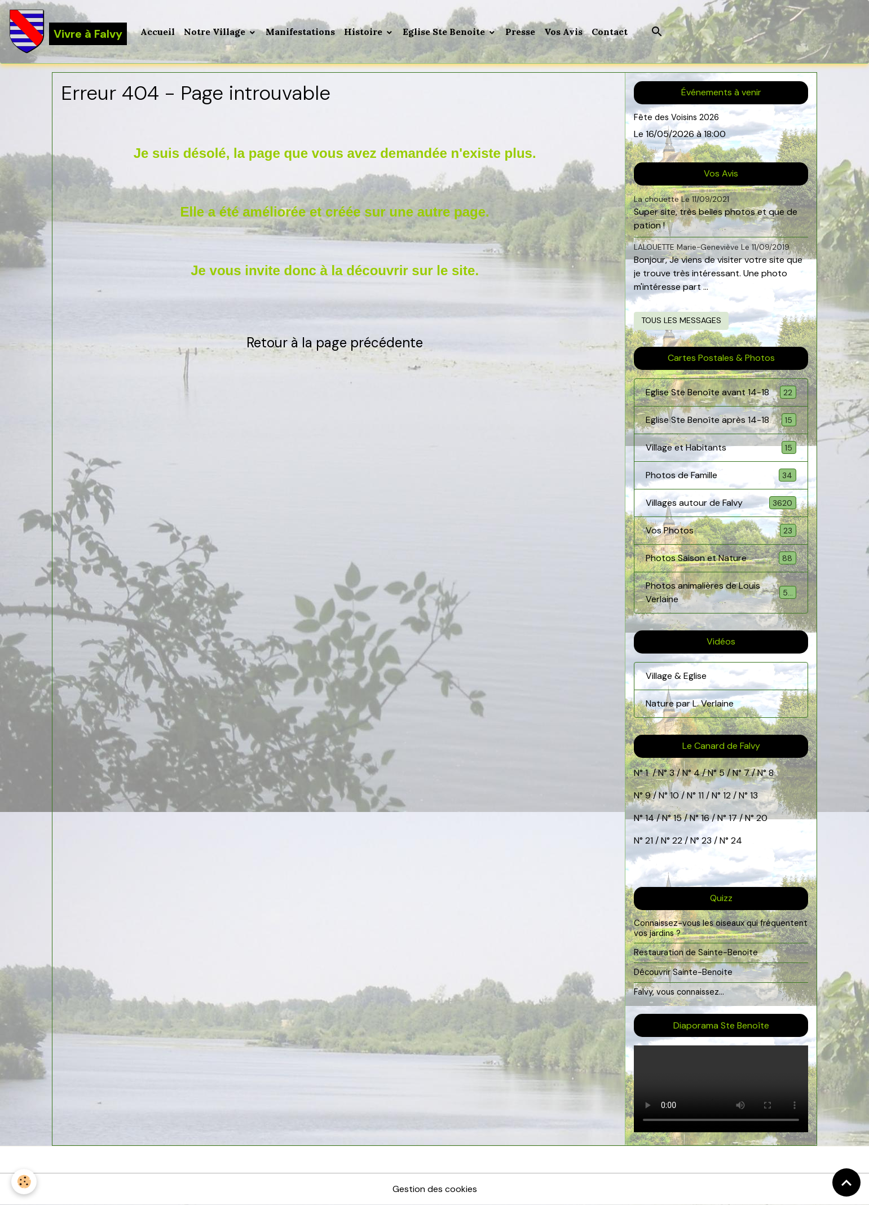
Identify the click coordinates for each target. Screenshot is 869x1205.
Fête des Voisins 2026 (676, 117)
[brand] (68, 31)
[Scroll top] (846, 1182)
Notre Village (216, 31)
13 (754, 795)
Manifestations (300, 31)
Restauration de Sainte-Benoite (696, 952)
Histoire (364, 31)
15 (677, 818)
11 (700, 795)
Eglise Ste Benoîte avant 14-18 (721, 392)
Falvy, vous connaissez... (679, 991)
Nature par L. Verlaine (690, 703)
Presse (520, 31)
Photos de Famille (721, 475)
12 (728, 795)
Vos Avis (563, 31)
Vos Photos (721, 530)
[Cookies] (24, 1181)
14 (649, 818)
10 (673, 795)
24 (735, 840)
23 (707, 840)
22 (676, 840)
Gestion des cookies (434, 1189)
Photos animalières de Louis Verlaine (721, 592)
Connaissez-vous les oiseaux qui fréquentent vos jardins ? (721, 928)
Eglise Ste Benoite (445, 31)
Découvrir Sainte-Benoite (683, 972)
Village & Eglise (676, 676)
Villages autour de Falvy (721, 502)
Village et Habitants (721, 447)
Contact (610, 31)
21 (650, 840)
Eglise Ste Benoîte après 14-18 (721, 419)
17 (733, 818)
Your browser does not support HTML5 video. (721, 1088)
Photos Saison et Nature (721, 557)
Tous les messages (681, 320)
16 (705, 818)
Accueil (157, 31)
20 (760, 818)
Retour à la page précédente (334, 342)
